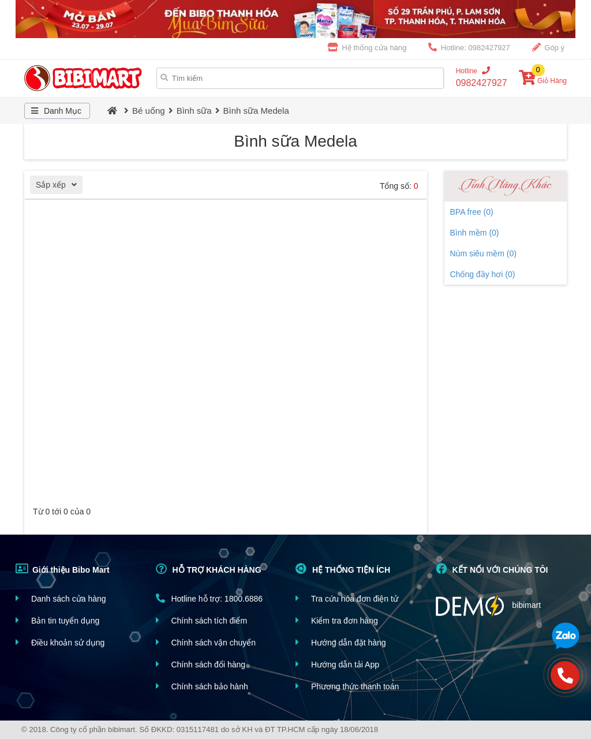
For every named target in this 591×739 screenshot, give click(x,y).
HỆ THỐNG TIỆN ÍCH (343, 568)
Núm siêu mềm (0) (483, 253)
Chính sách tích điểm (202, 620)
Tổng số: (399, 186)
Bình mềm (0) (474, 232)
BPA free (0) (471, 212)
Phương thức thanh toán (347, 686)
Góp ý (548, 47)
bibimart (488, 606)
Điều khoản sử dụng (60, 642)
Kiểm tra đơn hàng (337, 620)
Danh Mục (54, 110)
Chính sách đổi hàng (201, 664)
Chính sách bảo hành (202, 686)
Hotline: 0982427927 (469, 47)
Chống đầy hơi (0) (482, 274)
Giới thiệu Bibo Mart (63, 568)
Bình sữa (194, 110)
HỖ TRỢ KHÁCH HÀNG (208, 568)
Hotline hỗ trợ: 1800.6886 (209, 598)
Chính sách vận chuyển (206, 642)
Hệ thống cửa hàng (367, 47)
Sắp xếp (59, 186)
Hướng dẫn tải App (337, 664)
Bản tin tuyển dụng (57, 620)
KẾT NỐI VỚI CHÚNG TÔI (492, 568)
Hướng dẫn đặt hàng (341, 642)
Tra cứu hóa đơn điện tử (347, 598)
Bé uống (148, 110)
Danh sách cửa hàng (61, 598)
